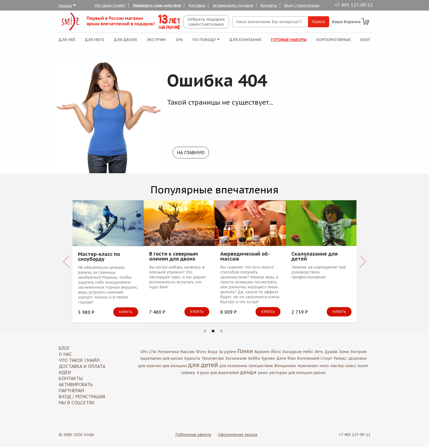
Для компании (245, 39)
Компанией (308, 358)
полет (362, 365)
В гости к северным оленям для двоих (173, 256)
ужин (263, 372)
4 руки (203, 372)
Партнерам (71, 390)
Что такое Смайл (79, 360)
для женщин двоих (307, 372)
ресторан (278, 372)
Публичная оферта (193, 434)
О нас (65, 354)
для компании (233, 365)
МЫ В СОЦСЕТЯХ (77, 402)
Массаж (187, 351)
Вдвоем (262, 351)
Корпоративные (333, 39)
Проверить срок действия (157, 5)
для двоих (173, 358)
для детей (203, 365)
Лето (318, 351)
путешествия (260, 365)
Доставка (196, 5)
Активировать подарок (233, 5)
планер (188, 372)
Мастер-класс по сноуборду (99, 257)
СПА (152, 351)
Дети (281, 358)
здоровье (357, 358)
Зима (344, 351)
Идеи (65, 372)
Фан (291, 358)
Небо (308, 351)
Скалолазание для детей (314, 256)
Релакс (340, 358)
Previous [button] (66, 261)
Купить (125, 312)
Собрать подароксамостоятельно (206, 22)
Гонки (245, 351)
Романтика (168, 351)
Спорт (326, 358)
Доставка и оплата (82, 366)
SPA (179, 39)
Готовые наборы (289, 39)
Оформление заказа (237, 434)
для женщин (175, 365)
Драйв (331, 351)
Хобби (254, 358)
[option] (108, 261)
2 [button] (213, 331)
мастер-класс (343, 365)
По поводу (206, 39)
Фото (201, 351)
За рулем (227, 351)
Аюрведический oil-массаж (245, 256)
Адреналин (151, 358)
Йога (276, 351)
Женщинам (285, 365)
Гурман (268, 358)
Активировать (76, 384)
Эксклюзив (235, 358)
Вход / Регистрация (301, 5)
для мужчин (149, 365)
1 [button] (204, 331)
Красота (192, 358)
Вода (212, 351)
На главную (191, 152)
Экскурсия (292, 351)
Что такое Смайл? (110, 5)
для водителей (224, 372)
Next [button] (362, 261)
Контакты (269, 5)
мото (324, 365)
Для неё (67, 39)
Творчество (212, 358)
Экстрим (156, 39)
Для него (94, 39)
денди (248, 372)
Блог (365, 39)
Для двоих (125, 39)
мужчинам (307, 365)
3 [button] (221, 331)
